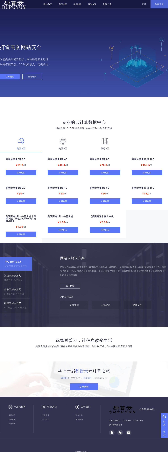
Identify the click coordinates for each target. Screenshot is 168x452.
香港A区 (92, 4)
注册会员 (45, 415)
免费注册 (159, 4)
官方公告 (79, 415)
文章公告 (107, 4)
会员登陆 (45, 419)
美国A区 (63, 4)
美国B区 (77, 4)
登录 (144, 4)
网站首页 (48, 4)
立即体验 (70, 285)
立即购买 (10, 76)
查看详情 (32, 76)
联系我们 (79, 419)
